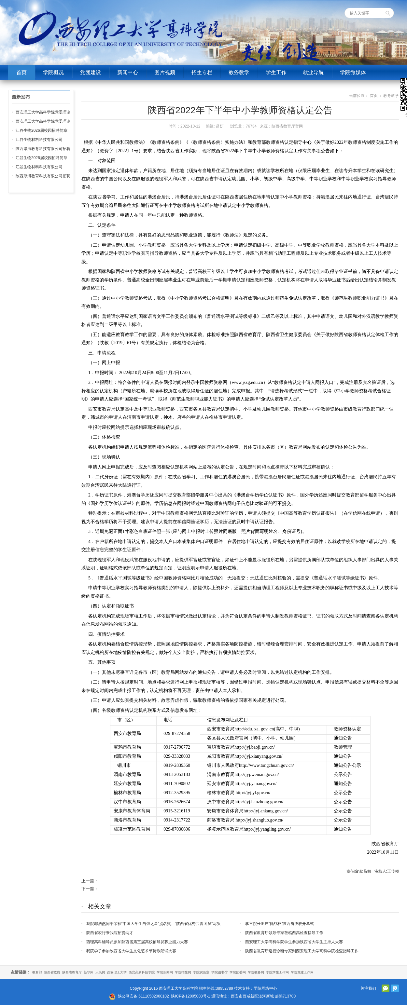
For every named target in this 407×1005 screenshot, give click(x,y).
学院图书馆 (219, 972)
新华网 (88, 972)
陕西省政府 (52, 972)
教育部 (37, 972)
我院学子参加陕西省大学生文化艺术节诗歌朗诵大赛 (131, 951)
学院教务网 (256, 972)
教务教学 (239, 72)
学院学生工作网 (277, 972)
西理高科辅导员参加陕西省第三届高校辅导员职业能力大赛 (137, 942)
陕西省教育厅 (72, 972)
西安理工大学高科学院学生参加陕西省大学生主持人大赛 (294, 942)
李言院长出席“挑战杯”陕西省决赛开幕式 (279, 923)
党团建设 (90, 72)
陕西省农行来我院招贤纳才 (109, 932)
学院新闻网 (165, 972)
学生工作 (276, 72)
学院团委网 (238, 972)
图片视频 (164, 72)
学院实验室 (201, 972)
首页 (21, 72)
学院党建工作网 (302, 972)
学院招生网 (183, 972)
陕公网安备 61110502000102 (143, 996)
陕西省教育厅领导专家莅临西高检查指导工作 (284, 932)
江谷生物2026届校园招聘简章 (41, 130)
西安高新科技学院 (142, 972)
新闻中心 (127, 72)
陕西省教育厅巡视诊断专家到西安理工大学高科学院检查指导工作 (301, 951)
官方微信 (385, 988)
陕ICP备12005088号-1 (190, 996)
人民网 (100, 972)
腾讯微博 (395, 988)
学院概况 (53, 72)
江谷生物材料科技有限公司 (39, 139)
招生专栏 (201, 72)
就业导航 (313, 72)
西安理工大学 (117, 972)
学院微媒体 (353, 72)
